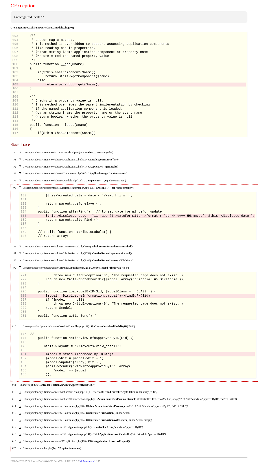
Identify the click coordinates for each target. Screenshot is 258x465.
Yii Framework (86, 461)
